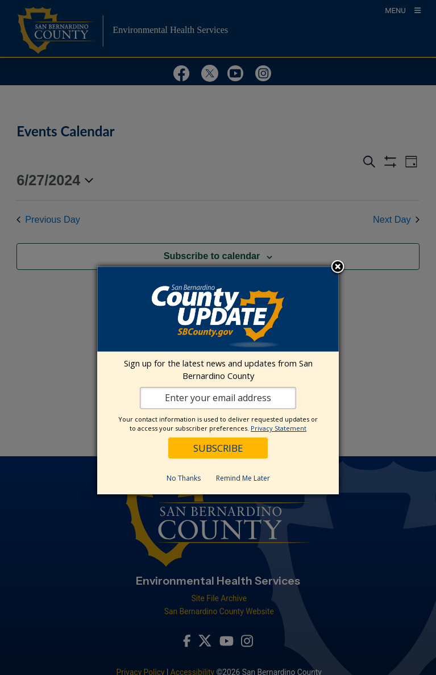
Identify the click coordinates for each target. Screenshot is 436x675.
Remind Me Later (243, 478)
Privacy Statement (278, 428)
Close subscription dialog (337, 267)
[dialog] (218, 380)
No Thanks (184, 478)
